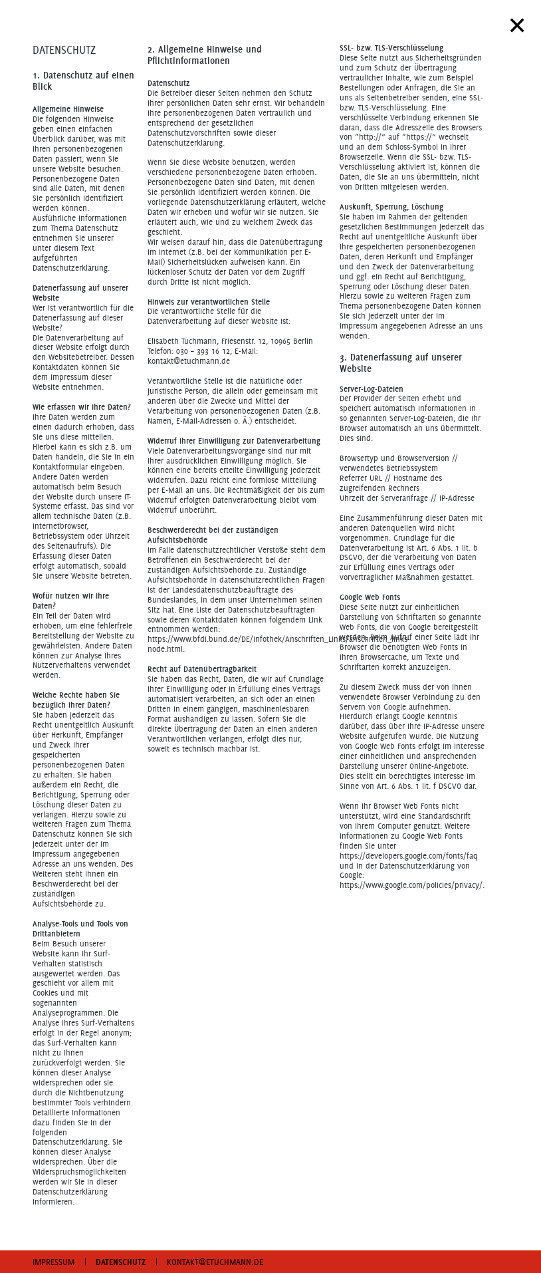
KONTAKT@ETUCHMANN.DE (215, 1261)
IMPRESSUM (53, 1261)
